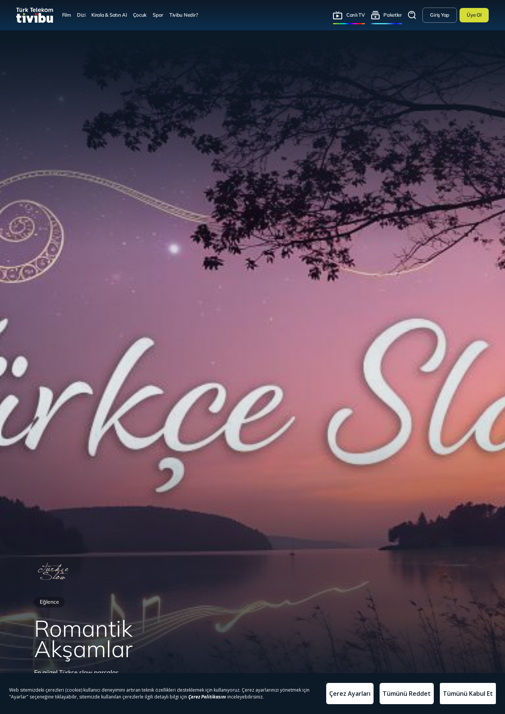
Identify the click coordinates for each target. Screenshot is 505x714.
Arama (412, 15)
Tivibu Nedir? (183, 15)
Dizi (81, 15)
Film (66, 15)
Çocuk (140, 15)
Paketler (392, 15)
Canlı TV (355, 15)
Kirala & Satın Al (109, 15)
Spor (158, 15)
